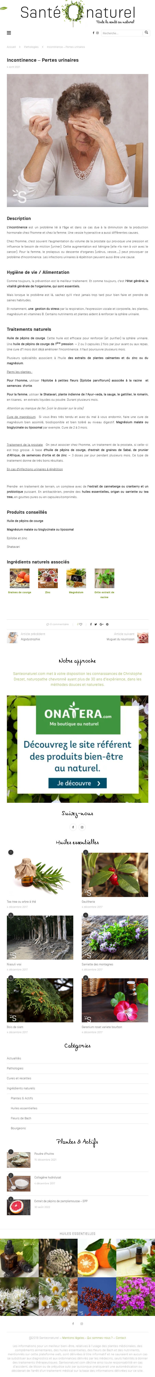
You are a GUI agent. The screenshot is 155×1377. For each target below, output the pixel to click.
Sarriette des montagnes (97, 964)
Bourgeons (18, 1128)
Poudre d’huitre (44, 1154)
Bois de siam (15, 1027)
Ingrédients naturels (21, 1088)
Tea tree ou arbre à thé (21, 902)
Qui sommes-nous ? (100, 1338)
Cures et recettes (19, 1078)
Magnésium (76, 592)
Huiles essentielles (24, 1108)
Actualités (14, 1058)
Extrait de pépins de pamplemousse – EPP (60, 1201)
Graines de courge (19, 592)
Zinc (47, 592)
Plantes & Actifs (22, 1098)
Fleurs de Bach (21, 1118)
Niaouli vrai (14, 964)
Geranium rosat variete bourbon (102, 1027)
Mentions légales (73, 1338)
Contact (121, 1338)
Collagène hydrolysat (47, 1177)
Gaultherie (88, 902)
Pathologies (31, 47)
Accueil (11, 47)
